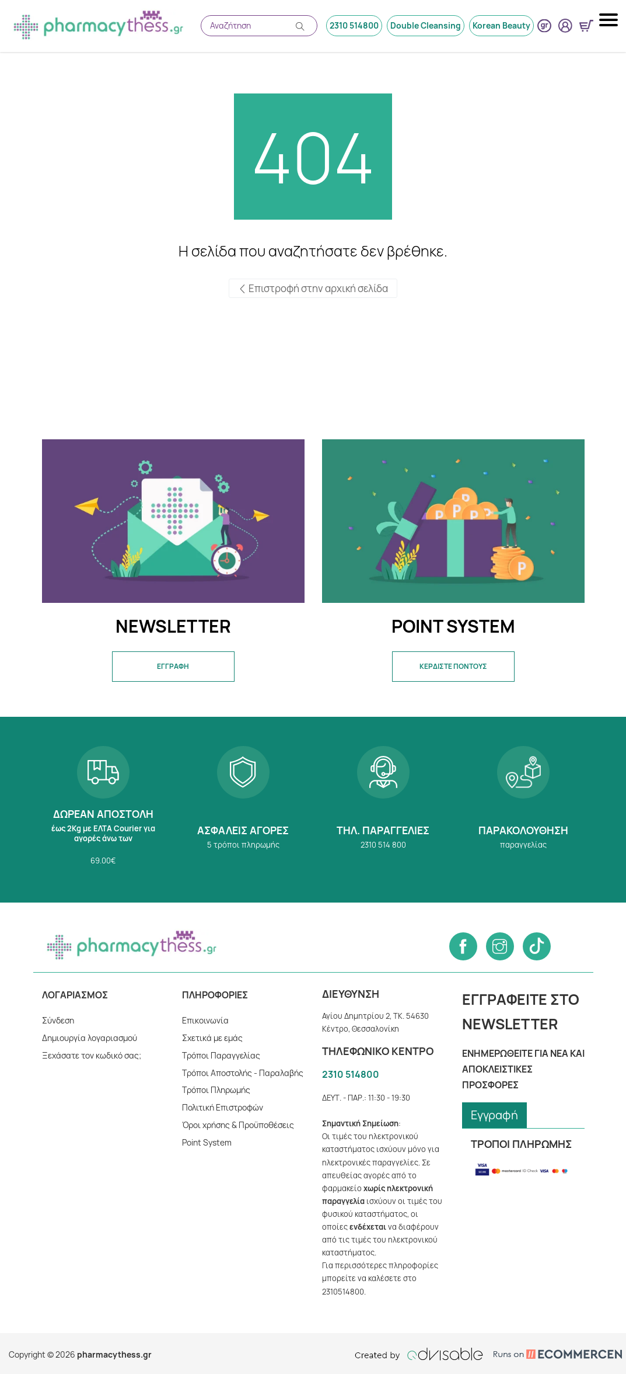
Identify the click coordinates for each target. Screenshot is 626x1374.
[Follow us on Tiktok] (537, 946)
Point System (207, 1142)
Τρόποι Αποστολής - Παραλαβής (242, 1072)
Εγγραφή (495, 1115)
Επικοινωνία (205, 1020)
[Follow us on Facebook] (463, 946)
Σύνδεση (58, 1020)
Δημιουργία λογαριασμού (89, 1037)
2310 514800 (355, 25)
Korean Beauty (501, 25)
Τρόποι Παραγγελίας (221, 1055)
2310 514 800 (383, 809)
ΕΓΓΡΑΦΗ (173, 666)
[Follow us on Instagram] (500, 946)
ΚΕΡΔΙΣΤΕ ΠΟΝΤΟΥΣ (453, 666)
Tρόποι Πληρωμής (216, 1089)
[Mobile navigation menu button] (609, 19)
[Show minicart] (586, 25)
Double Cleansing (426, 25)
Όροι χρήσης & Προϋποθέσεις (239, 1124)
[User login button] (565, 25)
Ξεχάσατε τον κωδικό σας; (91, 1055)
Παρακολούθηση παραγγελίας (523, 809)
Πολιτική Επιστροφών (223, 1107)
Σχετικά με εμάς (212, 1037)
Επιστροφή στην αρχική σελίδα (313, 289)
